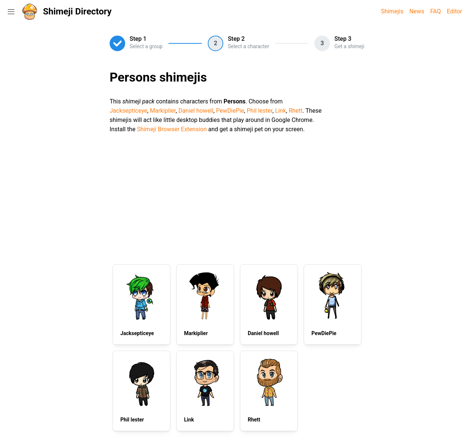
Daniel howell (196, 110)
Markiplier (163, 110)
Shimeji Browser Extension (172, 129)
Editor (454, 11)
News (416, 11)
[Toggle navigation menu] (11, 11)
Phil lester (259, 110)
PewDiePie (230, 110)
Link (280, 110)
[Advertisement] (237, 197)
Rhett (295, 110)
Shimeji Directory (77, 11)
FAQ (435, 11)
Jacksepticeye (128, 110)
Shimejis (392, 11)
